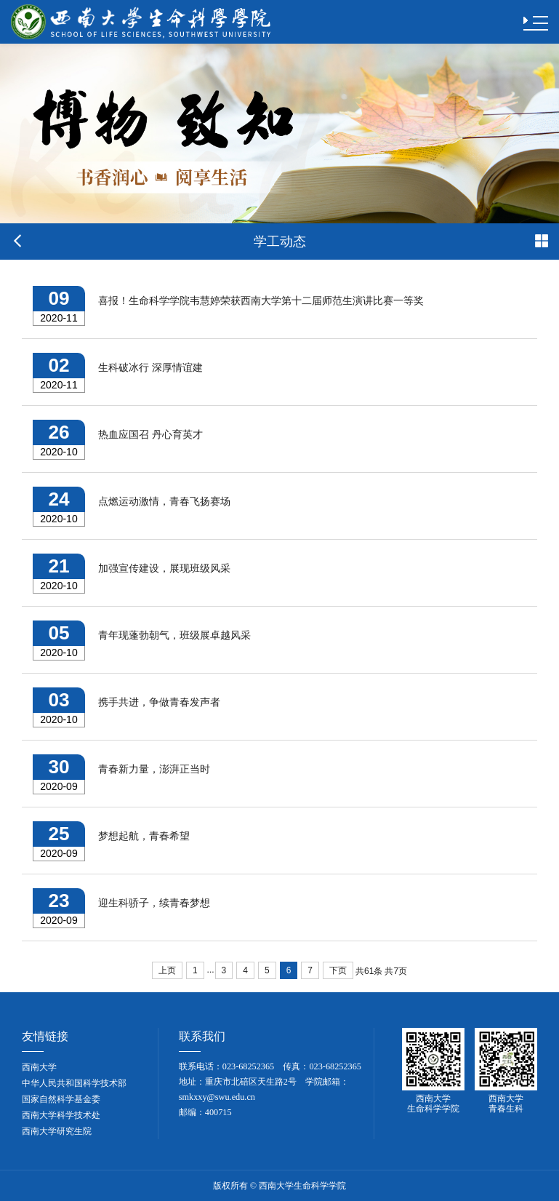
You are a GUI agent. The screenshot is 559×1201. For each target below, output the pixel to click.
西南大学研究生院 (57, 1131)
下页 (338, 970)
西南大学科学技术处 (61, 1115)
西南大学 (39, 1067)
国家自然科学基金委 (61, 1099)
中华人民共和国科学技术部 (74, 1083)
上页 (167, 970)
